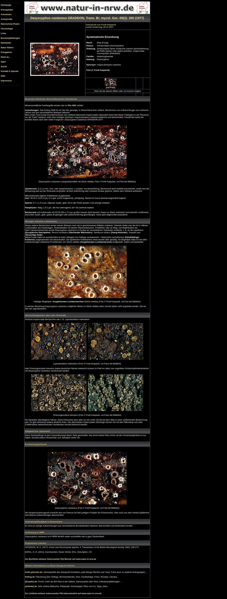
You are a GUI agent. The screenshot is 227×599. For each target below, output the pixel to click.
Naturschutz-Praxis (10, 24)
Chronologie (7, 28)
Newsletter (6, 43)
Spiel (3, 62)
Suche (4, 66)
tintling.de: (30, 577)
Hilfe (3, 76)
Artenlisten (6, 14)
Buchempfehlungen (10, 38)
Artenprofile (6, 19)
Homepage (6, 5)
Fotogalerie (6, 52)
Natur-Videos (7, 47)
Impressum (6, 80)
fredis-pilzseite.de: (34, 572)
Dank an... (5, 57)
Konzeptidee (7, 10)
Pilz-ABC (72, 105)
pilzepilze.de (31, 581)
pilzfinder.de (31, 586)
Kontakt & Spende (9, 71)
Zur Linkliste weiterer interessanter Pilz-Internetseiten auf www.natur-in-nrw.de (63, 593)
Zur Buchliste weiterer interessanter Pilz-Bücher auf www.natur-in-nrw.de (60, 559)
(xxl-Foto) (110, 87)
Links (3, 33)
